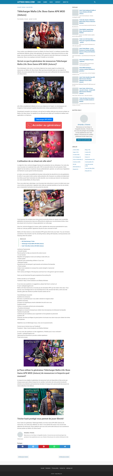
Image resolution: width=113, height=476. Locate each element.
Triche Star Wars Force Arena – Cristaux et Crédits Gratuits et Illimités (87, 100)
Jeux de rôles (89, 168)
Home (39, 2)
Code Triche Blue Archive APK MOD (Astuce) (33, 246)
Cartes (88, 152)
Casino (87, 154)
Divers (87, 157)
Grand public (89, 162)
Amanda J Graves (84, 124)
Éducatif (88, 170)
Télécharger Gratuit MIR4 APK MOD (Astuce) (33, 243)
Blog (51, 2)
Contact (57, 2)
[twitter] (33, 446)
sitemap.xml (69, 468)
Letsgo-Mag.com (26, 2)
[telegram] (65, 446)
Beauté (75, 169)
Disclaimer (48, 468)
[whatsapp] (54, 446)
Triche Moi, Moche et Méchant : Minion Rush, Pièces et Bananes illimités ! (87, 21)
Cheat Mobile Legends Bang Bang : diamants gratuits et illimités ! (86, 31)
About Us (65, 2)
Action (76, 149)
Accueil (42, 468)
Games (45, 2)
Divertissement (90, 159)
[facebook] (22, 446)
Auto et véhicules (78, 159)
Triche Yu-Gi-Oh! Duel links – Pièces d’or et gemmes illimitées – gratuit (87, 40)
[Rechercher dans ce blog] (95, 2)
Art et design (77, 157)
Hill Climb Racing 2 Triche (28, 241)
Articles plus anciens (64, 457)
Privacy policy (55, 468)
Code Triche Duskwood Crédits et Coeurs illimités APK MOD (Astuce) (87, 12)
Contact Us (62, 468)
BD (74, 164)
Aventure (76, 162)
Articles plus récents (23, 457)
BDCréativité (77, 166)
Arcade (76, 154)
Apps (75, 152)
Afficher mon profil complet (83, 139)
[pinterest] (44, 446)
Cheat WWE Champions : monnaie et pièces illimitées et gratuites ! (87, 69)
